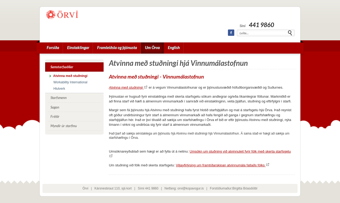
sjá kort (126, 188)
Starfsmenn (58, 98)
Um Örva (152, 47)
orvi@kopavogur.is (190, 188)
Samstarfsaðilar (61, 67)
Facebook (231, 32)
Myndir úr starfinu (63, 126)
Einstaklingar (78, 47)
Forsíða (53, 47)
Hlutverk (59, 88)
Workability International (70, 82)
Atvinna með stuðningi (128, 87)
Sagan (54, 107)
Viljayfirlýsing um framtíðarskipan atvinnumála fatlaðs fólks (223, 165)
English (174, 47)
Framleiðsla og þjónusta (117, 47)
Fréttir (55, 116)
